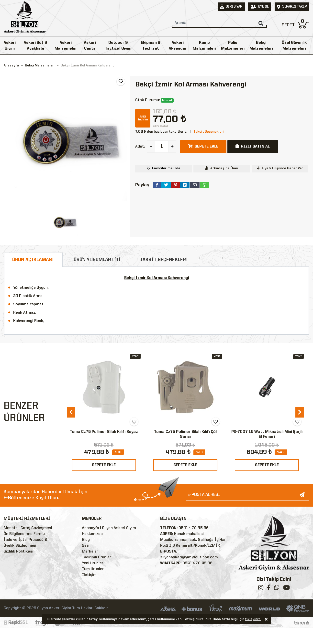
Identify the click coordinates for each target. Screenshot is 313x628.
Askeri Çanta (90, 46)
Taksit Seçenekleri (208, 131)
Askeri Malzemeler (66, 46)
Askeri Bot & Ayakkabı (35, 46)
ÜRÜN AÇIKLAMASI (33, 259)
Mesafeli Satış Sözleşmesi (28, 528)
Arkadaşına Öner (221, 168)
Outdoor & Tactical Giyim (118, 46)
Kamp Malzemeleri (204, 46)
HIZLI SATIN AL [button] (252, 146)
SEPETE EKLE (104, 465)
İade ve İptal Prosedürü (25, 540)
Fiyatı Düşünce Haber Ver (280, 168)
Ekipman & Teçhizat (150, 46)
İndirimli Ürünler (96, 557)
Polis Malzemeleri (233, 46)
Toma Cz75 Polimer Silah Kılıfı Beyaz (104, 432)
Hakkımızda (92, 534)
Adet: (140, 147)
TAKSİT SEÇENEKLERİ (164, 259)
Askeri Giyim (10, 46)
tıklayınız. (253, 619)
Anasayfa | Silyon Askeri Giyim (109, 528)
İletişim (89, 575)
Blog (86, 540)
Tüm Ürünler (93, 569)
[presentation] (71, 412)
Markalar (90, 551)
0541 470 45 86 (194, 528)
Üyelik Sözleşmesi (20, 546)
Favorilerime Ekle (166, 168)
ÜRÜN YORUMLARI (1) (97, 259)
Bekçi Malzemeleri (261, 46)
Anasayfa (11, 65)
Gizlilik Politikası (18, 551)
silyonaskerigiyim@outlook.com (189, 557)
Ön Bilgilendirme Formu (24, 534)
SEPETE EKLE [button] (203, 146)
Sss (85, 546)
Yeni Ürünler (92, 563)
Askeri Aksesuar (178, 46)
